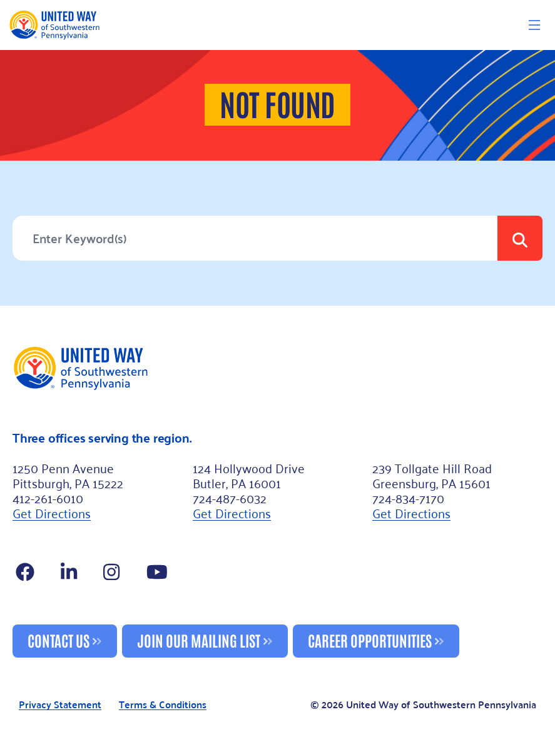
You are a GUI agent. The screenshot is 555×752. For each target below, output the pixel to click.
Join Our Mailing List (198, 639)
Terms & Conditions (162, 704)
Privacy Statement (60, 704)
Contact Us (58, 639)
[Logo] (54, 24)
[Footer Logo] (277, 367)
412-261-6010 (48, 497)
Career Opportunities (370, 639)
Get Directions (52, 512)
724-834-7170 (408, 497)
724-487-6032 (230, 497)
